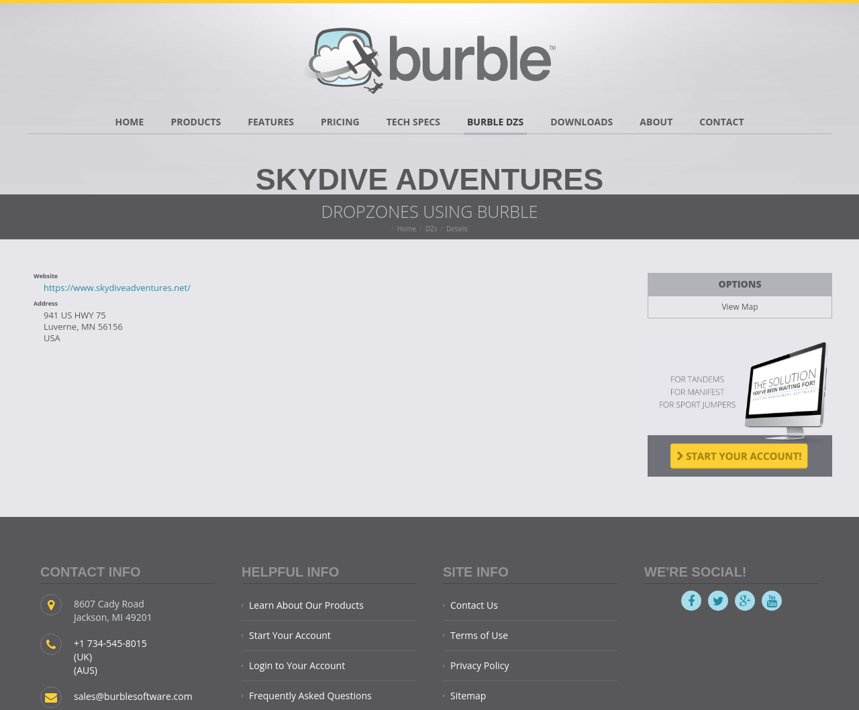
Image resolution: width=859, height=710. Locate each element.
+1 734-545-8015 (110, 643)
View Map (739, 306)
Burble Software (429, 57)
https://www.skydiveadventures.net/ (117, 288)
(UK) (83, 656)
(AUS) (85, 670)
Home (406, 228)
